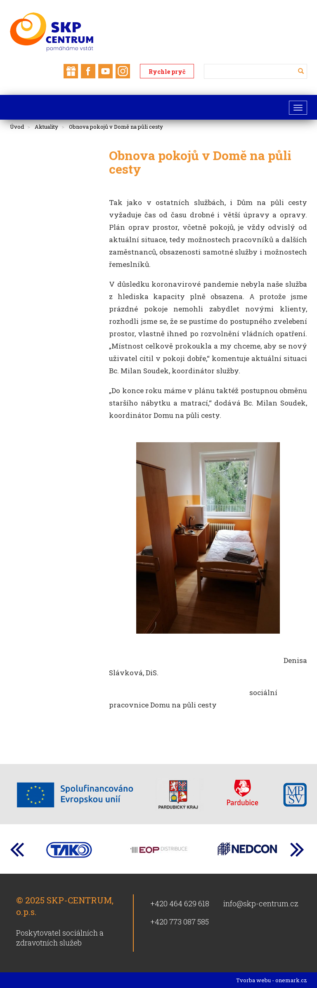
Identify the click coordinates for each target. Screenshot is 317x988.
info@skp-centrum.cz (260, 903)
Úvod (17, 126)
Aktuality (46, 126)
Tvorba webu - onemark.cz (271, 980)
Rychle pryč (167, 71)
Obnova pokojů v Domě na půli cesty (116, 126)
